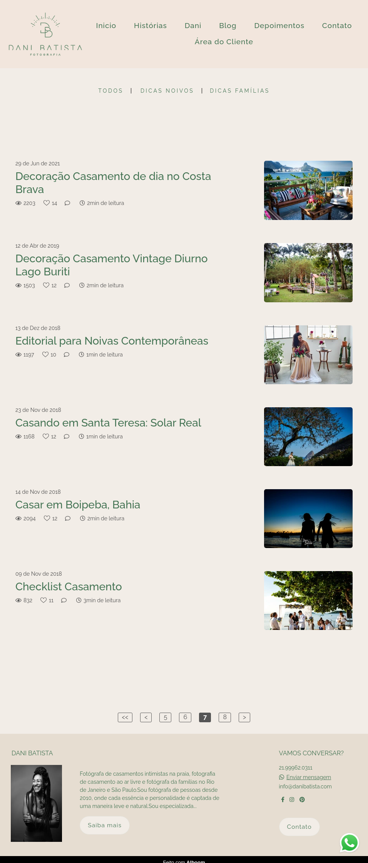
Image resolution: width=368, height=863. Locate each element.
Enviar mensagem (308, 771)
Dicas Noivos (167, 90)
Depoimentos (279, 25)
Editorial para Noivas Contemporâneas (111, 341)
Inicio (106, 25)
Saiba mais (105, 819)
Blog (227, 25)
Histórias (150, 25)
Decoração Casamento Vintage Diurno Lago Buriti (111, 265)
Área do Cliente (224, 41)
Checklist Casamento (68, 586)
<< (125, 717)
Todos (110, 90)
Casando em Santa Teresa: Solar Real (108, 423)
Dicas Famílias (239, 90)
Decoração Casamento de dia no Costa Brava (113, 183)
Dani (193, 25)
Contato (337, 25)
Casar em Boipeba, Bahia (78, 504)
